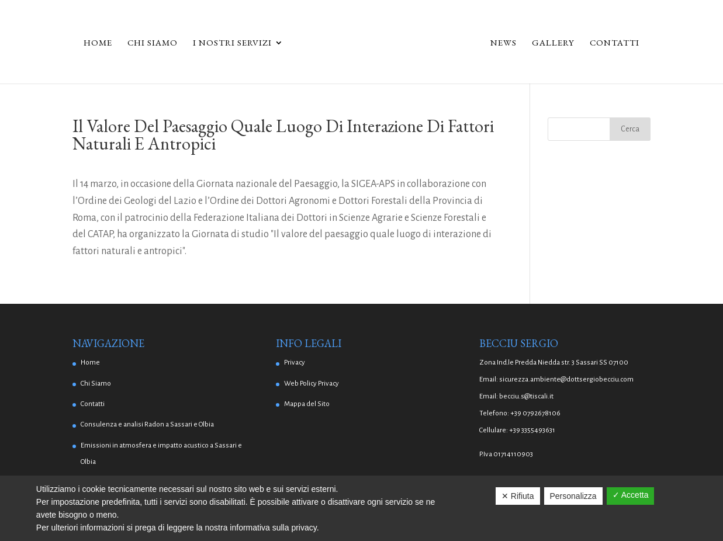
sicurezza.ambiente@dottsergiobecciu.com (566, 379)
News (503, 43)
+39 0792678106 (535, 413)
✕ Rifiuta (517, 496)
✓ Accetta (631, 495)
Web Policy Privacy (311, 383)
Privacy (294, 362)
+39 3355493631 (532, 430)
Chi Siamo (152, 43)
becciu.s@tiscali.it (526, 396)
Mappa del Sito (307, 404)
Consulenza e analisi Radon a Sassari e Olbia (147, 424)
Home (98, 43)
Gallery (553, 43)
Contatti (614, 43)
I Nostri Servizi (232, 43)
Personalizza (573, 496)
